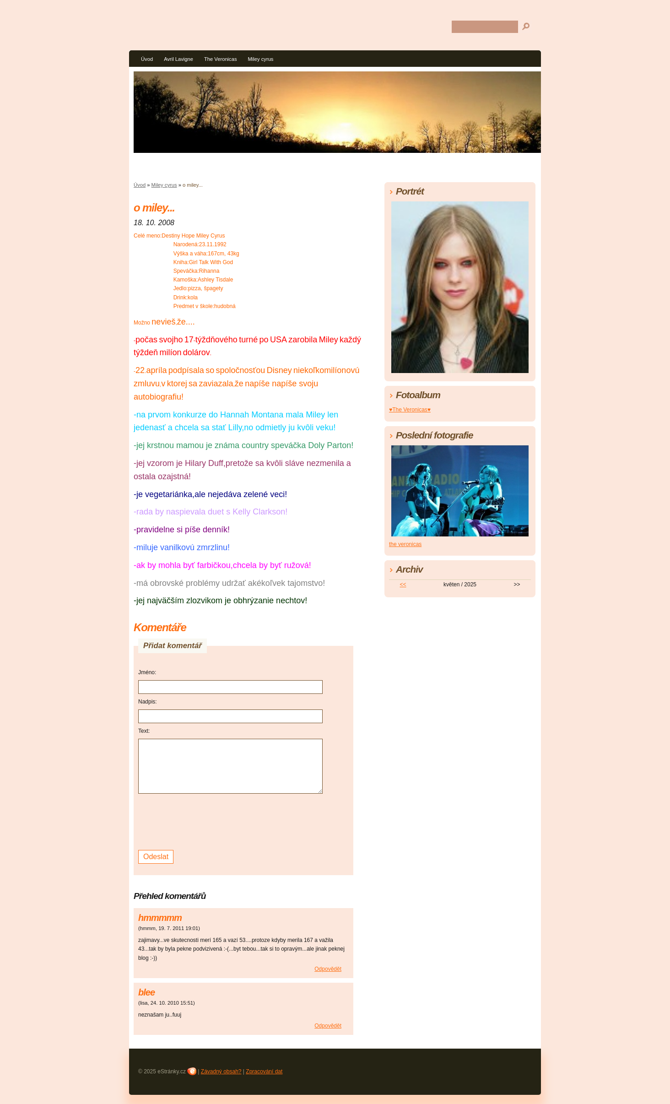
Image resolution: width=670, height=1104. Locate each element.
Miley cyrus (261, 59)
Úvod (147, 59)
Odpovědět (327, 969)
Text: (144, 731)
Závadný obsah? (221, 1071)
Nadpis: (147, 701)
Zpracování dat (264, 1071)
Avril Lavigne (178, 59)
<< (403, 584)
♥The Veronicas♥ (410, 409)
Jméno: (147, 672)
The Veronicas (220, 59)
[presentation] (207, 821)
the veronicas (405, 544)
